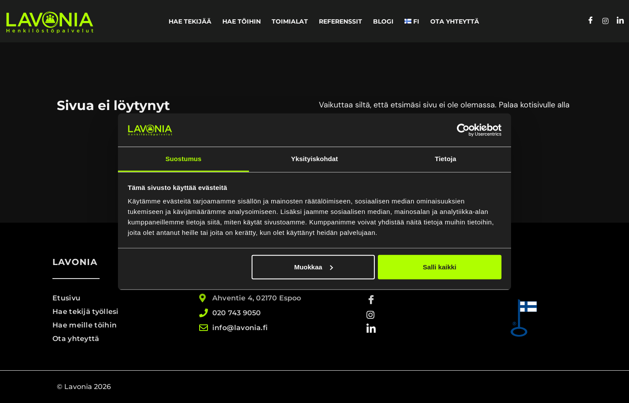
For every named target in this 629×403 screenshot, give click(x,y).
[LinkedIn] (620, 21)
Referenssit (340, 21)
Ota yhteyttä (454, 21)
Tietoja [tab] (445, 158)
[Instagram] (605, 21)
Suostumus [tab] (184, 158)
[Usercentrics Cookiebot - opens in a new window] (463, 130)
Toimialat (290, 21)
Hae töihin (241, 21)
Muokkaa (313, 267)
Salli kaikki (439, 267)
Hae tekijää (190, 21)
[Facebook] (590, 21)
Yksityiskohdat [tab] (314, 158)
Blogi (383, 21)
